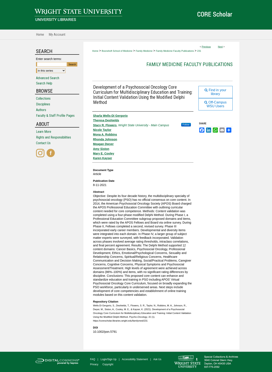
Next (220, 46)
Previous (206, 46)
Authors (41, 110)
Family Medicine (144, 51)
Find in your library (215, 92)
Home (95, 51)
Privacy (94, 364)
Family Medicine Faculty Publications (175, 51)
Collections (43, 98)
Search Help (44, 83)
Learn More (43, 132)
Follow (186, 124)
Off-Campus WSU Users (215, 104)
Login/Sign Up (108, 359)
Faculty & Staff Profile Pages (55, 116)
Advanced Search (47, 78)
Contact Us (43, 143)
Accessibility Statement (135, 359)
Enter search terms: (49, 59)
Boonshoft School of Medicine (117, 51)
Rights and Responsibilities (53, 137)
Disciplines (43, 104)
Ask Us (157, 359)
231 (199, 51)
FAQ (92, 359)
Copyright (107, 364)
